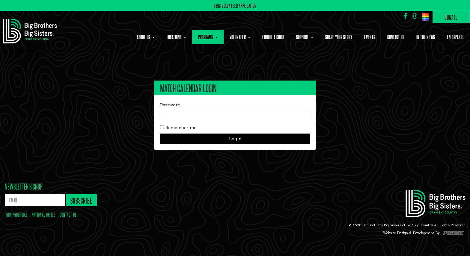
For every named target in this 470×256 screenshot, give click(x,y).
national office (43, 214)
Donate (451, 17)
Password (170, 104)
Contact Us (395, 37)
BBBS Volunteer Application (235, 5)
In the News (425, 37)
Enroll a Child (273, 37)
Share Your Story (338, 37)
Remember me (178, 127)
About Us (144, 37)
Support (303, 37)
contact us (68, 214)
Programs (206, 37)
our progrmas (17, 214)
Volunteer (238, 37)
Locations (175, 37)
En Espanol (455, 37)
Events (369, 37)
